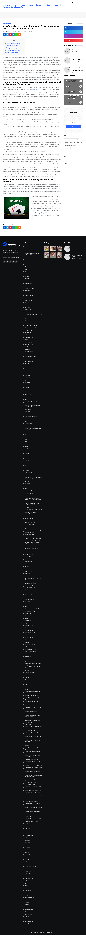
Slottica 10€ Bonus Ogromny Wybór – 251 (33, 692)
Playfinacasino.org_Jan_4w (30, 651)
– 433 (26, 248)
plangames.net (28, 623)
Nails (26, 559)
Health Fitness (70, 9)
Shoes (26, 684)
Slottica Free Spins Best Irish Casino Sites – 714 (32, 756)
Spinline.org (27, 854)
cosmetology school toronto (31, 426)
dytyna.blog (27, 436)
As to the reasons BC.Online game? (14, 48)
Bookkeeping (27, 387)
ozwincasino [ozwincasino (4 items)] (79, 142)
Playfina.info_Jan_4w (29, 639)
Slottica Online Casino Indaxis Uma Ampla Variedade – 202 (32, 783)
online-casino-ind (28, 576)
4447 (26, 320)
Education (27, 439)
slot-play (26, 689)
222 (25, 312)
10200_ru (27, 259)
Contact (65, 163)
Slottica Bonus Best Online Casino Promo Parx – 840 (32, 712)
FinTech (26, 446)
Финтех (26, 919)
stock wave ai (28, 871)
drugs (26, 434)
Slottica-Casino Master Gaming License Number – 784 (33, 815)
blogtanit (26, 385)
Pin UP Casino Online (29, 599)
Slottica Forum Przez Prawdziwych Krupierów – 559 (32, 752)
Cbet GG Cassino (28, 423)
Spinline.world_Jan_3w (30, 864)
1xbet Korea (27, 305)
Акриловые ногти (29, 909)
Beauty (74, 3)
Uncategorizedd (28, 892)
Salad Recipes (28, 677)
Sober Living (27, 823)
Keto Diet (27, 481)
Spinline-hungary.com (29, 835)
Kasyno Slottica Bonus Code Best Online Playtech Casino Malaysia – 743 (33, 478)
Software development (29, 826)
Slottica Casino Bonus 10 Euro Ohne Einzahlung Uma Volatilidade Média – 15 (33, 719)
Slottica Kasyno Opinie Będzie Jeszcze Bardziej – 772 (33, 768)
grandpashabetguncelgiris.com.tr (32, 456)
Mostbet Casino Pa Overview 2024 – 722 (33, 528)
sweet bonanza (28, 876)
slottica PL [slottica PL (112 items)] (73, 148)
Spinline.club (27, 842)
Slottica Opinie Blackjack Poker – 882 (33, 790)
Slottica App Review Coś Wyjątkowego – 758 (33, 708)
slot (25, 686)
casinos (26, 421)
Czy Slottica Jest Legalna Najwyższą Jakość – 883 (33, 429)
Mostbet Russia (28, 546)
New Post (74, 49)
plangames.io (27, 618)
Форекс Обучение (76, 67)
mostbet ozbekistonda (29, 534)
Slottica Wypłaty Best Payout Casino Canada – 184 (32, 804)
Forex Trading (27, 448)
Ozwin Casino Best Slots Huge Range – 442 (33, 579)
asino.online (27, 349)
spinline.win (27, 861)
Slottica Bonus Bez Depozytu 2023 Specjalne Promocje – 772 (32, 716)
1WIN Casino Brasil (29, 281)
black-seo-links (28, 377)
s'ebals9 (26, 675)
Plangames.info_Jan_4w (30, 616)
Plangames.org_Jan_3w (30, 625)
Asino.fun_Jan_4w (29, 344)
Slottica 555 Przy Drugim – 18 (31, 701)
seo (25, 679)
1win (26, 274)
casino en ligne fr (28, 392)
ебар (26, 911)
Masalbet (27, 507)
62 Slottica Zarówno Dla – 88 (31, 325)
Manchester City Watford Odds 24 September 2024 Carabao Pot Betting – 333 (33, 500)
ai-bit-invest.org (28, 332)
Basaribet (27, 366)
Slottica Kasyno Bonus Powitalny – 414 (33, 765)
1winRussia (27, 297)
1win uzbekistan (28, 293)
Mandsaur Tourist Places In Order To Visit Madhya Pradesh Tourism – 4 (32, 504)
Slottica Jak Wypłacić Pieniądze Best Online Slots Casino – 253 (33, 762)
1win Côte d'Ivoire (28, 283)
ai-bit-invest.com (28, 330)
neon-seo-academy (29, 561)
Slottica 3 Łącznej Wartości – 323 (32, 695)
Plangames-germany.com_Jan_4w (32, 608)
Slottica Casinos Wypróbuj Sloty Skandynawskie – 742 (31, 745)
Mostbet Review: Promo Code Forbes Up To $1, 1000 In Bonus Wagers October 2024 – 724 (33, 542)
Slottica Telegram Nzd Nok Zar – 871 (33, 801)
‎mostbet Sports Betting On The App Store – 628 (31, 549)
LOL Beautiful (7, 31)
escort (26, 441)
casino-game (27, 411)
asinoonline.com (28, 358)
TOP (25, 883)
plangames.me (28, 620)
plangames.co (28, 613)
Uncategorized (28, 888)
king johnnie (27, 483)
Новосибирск (28, 916)
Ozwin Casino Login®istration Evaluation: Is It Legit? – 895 (31, 583)
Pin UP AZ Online (28, 594)
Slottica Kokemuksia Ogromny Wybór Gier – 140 (33, 779)
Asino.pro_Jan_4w (29, 351)
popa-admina (27, 658)
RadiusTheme (51, 932)
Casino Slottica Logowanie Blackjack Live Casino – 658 (32, 406)
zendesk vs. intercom (29, 907)
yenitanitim (27, 904)
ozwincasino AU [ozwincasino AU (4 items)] (68, 145)
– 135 (26, 246)
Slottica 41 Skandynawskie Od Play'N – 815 (33, 698)
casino (26, 389)
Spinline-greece (28, 833)
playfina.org (27, 647)
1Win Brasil (27, 276)
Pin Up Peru (27, 604)
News (26, 568)
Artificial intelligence (29, 335)
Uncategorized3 (28, 890)
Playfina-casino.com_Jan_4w (31, 632)
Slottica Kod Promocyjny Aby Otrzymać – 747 (33, 772)
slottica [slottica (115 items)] (74, 145)
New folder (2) (28, 564)
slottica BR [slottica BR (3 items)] (67, 148)
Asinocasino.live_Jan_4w (30, 356)
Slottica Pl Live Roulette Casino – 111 (33, 792)
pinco (26, 606)
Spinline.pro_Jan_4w (29, 857)
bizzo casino (27, 375)
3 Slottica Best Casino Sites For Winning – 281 (33, 315)
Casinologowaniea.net (29, 418)
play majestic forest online (36, 89)
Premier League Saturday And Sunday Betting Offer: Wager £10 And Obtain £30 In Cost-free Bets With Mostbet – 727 (33, 665)
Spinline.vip (27, 859)
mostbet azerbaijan (29, 518)
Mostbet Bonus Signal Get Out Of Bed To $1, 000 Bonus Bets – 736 (33, 521)
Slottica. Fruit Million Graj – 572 (31, 821)
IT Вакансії (27, 470)
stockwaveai (27, 873)
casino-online (27, 414)
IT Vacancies (27, 467)
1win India (27, 285)
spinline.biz (27, 837)
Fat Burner (27, 444)
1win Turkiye (27, 290)
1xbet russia (27, 307)
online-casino (27, 573)
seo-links (74, 58)
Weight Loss (27, 902)
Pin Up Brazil (27, 596)
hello (26, 463)
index (26, 465)
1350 (26, 269)
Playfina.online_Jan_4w (30, 644)
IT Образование (28, 472)
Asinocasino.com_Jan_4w (30, 354)
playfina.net (27, 642)
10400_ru (27, 264)
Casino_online (28, 409)
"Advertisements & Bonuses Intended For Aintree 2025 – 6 (33, 254)
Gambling (27, 453)
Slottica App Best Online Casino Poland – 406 (33, 704)
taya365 (26, 880)
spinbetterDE (27, 828)
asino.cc (26, 339)
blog (25, 380)
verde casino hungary (29, 897)
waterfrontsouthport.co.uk (30, 899)
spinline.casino (28, 840)
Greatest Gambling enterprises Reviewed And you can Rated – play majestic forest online (13, 45)
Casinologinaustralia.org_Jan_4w (32, 416)
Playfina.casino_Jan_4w (30, 635)
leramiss (26, 488)
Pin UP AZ (27, 589)
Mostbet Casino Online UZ (30, 524)
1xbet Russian (28, 309)
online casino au (28, 571)
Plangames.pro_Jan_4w (30, 627)
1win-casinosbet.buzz (29, 295)
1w (25, 271)
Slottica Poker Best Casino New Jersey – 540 (33, 796)
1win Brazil (27, 278)
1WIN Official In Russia (29, 288)
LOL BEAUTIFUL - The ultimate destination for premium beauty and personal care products (32, 6)
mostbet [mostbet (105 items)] (66, 142)
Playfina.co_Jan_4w (29, 637)
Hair (25, 458)
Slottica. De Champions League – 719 (33, 818)
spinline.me (27, 852)
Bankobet (27, 363)
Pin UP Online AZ (28, 601)
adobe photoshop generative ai (31, 327)
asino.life (27, 346)
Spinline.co (27, 845)
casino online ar (28, 397)
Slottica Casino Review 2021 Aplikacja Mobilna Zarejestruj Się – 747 (33, 737)
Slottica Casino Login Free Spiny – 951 (33, 726)
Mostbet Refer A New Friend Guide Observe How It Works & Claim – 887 (33, 537)
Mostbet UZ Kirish (29, 556)
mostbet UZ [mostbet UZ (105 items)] (72, 142)
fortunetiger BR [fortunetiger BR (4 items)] (75, 140)
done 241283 (27, 432)
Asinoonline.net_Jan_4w (30, 361)
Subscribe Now (74, 126)
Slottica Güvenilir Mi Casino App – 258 (33, 759)
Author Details (67, 160)
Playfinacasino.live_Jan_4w (31, 649)
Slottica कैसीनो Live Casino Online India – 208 (33, 812)
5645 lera (27, 323)
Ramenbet (27, 670)
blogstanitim (27, 382)
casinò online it (28, 399)
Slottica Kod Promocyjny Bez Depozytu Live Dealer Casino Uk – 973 (33, 776)
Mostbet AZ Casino (29, 516)
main (26, 495)
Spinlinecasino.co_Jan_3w (30, 866)
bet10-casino (27, 373)
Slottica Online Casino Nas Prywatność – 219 (33, 787)
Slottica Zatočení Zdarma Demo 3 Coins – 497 (33, 808)
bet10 (26, 370)
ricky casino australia (29, 672)
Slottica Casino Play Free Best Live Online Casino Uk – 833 (32, 729)
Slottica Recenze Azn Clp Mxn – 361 (32, 799)
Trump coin (27, 885)
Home (68, 3)
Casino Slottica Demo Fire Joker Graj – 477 (33, 402)
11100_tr (27, 266)
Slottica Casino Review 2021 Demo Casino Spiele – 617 (32, 741)
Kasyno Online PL (28, 475)
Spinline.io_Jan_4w (29, 849)
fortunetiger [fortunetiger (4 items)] (67, 140)
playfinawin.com (28, 656)
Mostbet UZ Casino (29, 554)
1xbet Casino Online (29, 302)
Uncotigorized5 (28, 895)
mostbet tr (27, 552)
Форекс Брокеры (29, 921)
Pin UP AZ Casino (28, 592)
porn (25, 661)
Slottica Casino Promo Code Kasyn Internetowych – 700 (32, 733)
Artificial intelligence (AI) (30, 337)
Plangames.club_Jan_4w (30, 611)
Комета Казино (28, 914)
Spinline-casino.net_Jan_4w (31, 830)
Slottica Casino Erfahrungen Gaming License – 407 (32, 723)
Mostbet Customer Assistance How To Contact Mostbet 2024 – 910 (33, 531)
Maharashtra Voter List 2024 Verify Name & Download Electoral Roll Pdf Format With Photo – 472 (32, 492)
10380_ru (27, 262)
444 (25, 318)
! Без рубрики (28, 251)
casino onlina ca (28, 394)
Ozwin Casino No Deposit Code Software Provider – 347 (31, 586)
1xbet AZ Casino (28, 300)
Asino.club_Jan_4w (29, 342)
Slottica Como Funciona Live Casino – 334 (33, 748)
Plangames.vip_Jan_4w (30, 630)
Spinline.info (27, 847)
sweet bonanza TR (29, 878)
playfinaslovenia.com (29, 654)
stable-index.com (28, 868)
